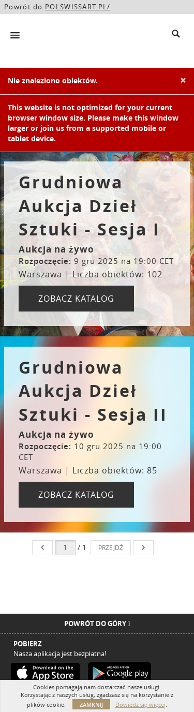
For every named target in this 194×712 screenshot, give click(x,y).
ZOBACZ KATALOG (76, 298)
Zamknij (91, 704)
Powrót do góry (97, 623)
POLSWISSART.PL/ (78, 6)
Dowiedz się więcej (140, 704)
